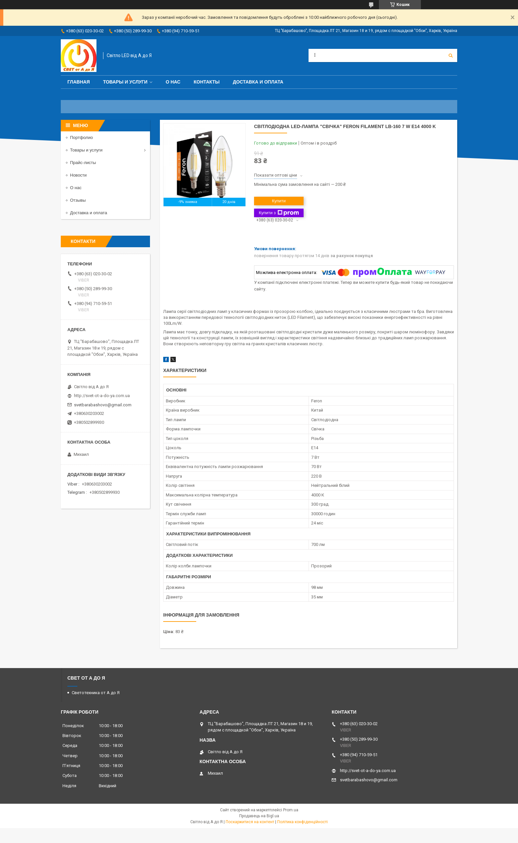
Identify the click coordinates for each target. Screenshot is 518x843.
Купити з (279, 213)
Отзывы (78, 200)
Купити (279, 200)
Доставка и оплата (258, 81)
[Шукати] (450, 55)
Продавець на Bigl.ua (259, 816)
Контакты (206, 81)
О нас (173, 81)
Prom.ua (290, 810)
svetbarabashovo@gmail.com (102, 404)
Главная (78, 81)
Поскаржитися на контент (250, 822)
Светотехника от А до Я (96, 692)
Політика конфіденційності (302, 822)
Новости (78, 175)
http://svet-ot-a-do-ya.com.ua (102, 395)
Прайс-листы (83, 162)
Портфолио (81, 137)
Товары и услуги (125, 81)
